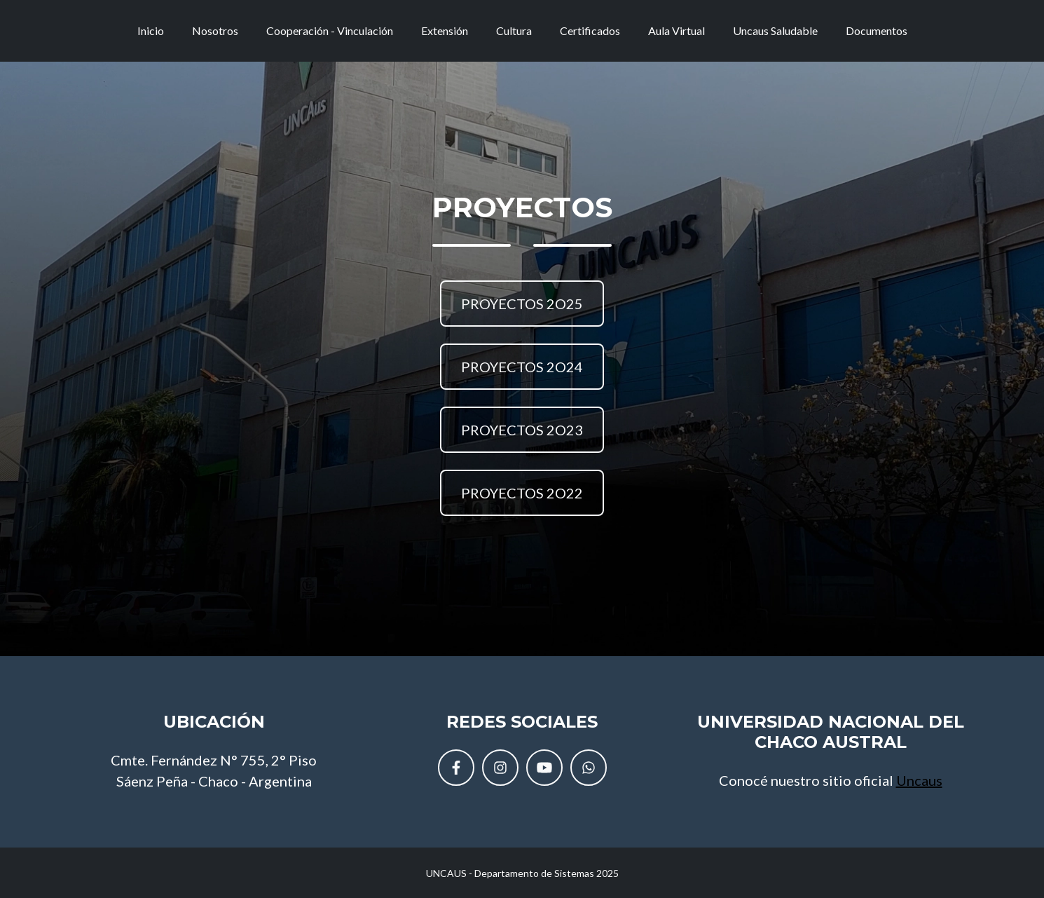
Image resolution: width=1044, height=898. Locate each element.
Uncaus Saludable (775, 36)
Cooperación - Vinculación (329, 36)
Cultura (514, 36)
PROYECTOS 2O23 (522, 429)
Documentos (876, 36)
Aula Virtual (676, 36)
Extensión (444, 36)
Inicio (150, 36)
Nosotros (215, 36)
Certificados (590, 36)
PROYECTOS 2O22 (522, 492)
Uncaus (919, 780)
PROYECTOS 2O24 (522, 366)
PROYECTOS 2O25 (522, 303)
